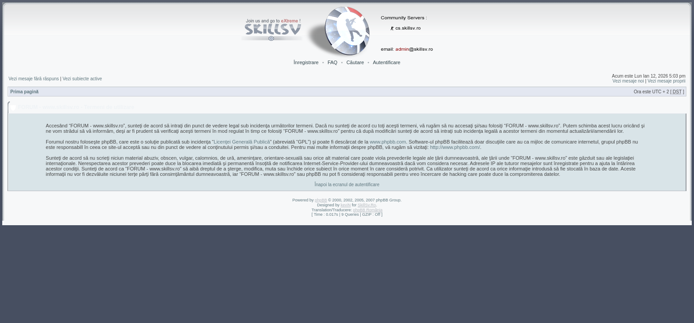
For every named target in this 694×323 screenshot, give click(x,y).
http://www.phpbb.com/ (455, 147)
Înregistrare (306, 62)
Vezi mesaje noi (628, 81)
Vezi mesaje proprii (666, 81)
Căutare (355, 62)
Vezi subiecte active (82, 78)
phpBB (321, 200)
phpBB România (368, 210)
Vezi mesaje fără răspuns (34, 78)
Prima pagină (24, 91)
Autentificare (386, 62)
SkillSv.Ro (366, 205)
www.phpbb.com (388, 141)
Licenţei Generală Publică (242, 141)
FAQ (332, 62)
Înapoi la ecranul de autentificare (347, 184)
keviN (345, 205)
